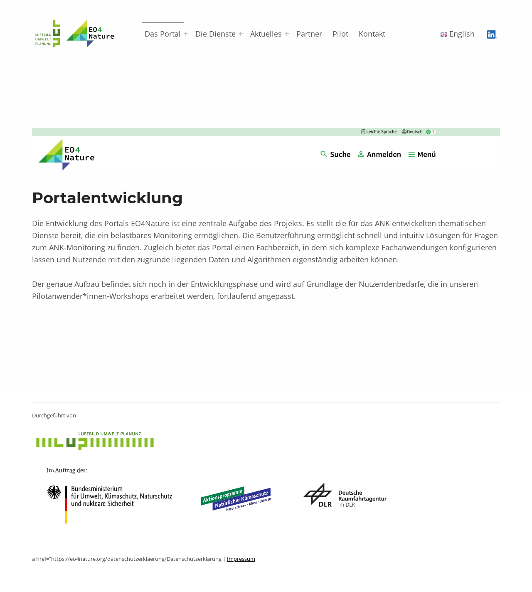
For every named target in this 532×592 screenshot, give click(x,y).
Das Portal (163, 34)
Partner (309, 34)
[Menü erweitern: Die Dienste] (241, 34)
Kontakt (372, 34)
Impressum (241, 558)
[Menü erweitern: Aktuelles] (287, 34)
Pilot (340, 34)
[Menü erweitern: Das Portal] (186, 34)
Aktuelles (266, 34)
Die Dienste (215, 34)
